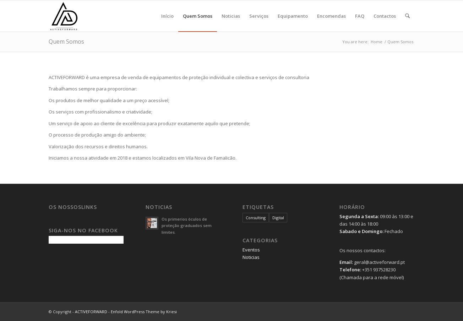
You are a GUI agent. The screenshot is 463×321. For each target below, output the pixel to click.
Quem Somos (66, 41)
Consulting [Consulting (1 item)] (256, 217)
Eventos (251, 250)
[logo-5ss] (83, 16)
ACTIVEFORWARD (91, 311)
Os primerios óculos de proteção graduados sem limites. (187, 225)
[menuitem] (167, 16)
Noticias (251, 257)
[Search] (407, 16)
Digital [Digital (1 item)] (278, 217)
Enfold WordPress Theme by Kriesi (144, 311)
